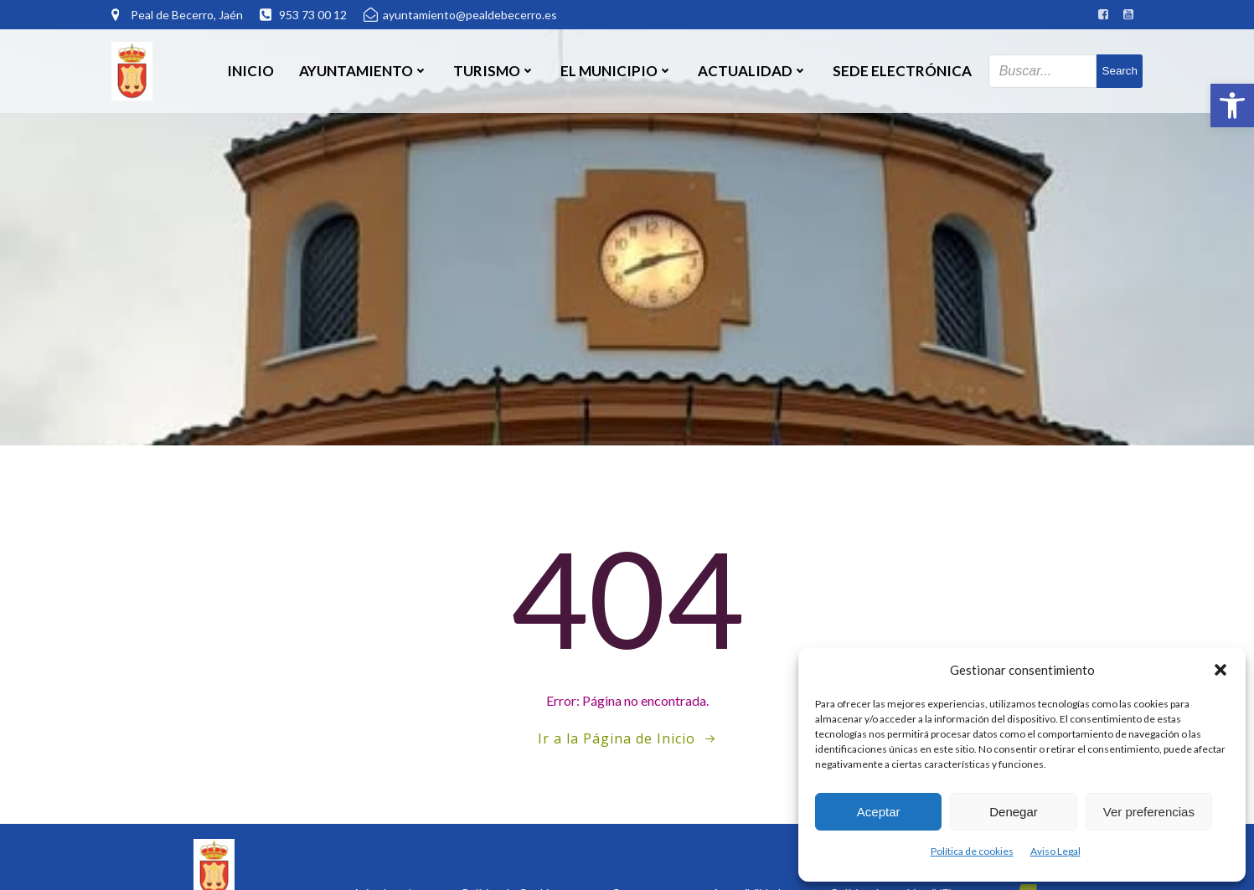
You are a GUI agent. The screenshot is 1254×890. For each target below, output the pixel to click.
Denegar (1013, 812)
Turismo (494, 71)
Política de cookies (972, 851)
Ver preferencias (1149, 812)
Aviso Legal (1055, 851)
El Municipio (616, 71)
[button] (1232, 105)
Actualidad (753, 71)
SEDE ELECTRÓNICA (902, 71)
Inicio (250, 71)
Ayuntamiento (363, 71)
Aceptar (879, 812)
